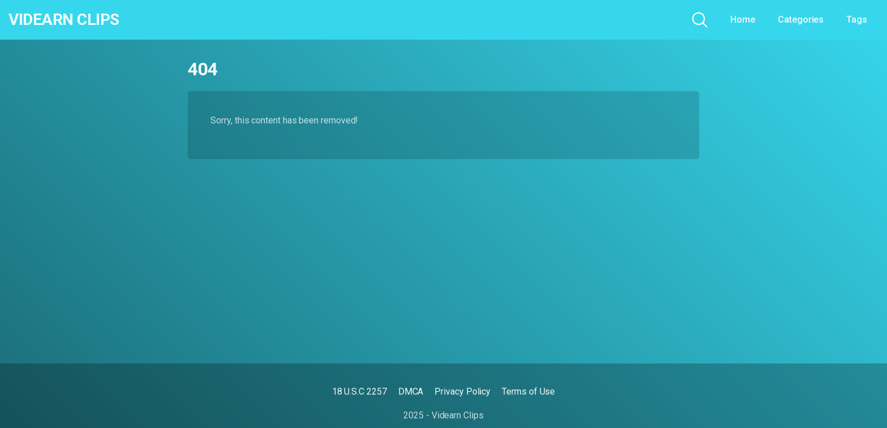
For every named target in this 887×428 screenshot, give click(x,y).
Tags (856, 19)
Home (742, 19)
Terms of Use (528, 391)
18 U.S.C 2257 (359, 391)
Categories (801, 19)
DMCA (411, 391)
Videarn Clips (63, 20)
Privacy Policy (462, 391)
